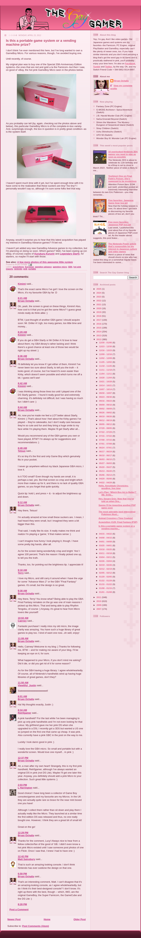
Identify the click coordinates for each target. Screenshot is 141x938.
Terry (21, 572)
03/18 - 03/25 (105, 549)
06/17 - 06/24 (105, 451)
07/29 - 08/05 (105, 428)
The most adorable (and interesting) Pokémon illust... (117, 512)
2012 (99, 339)
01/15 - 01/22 (105, 584)
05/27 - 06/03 (105, 463)
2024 (99, 293)
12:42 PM (23, 856)
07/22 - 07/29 (105, 432)
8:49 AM (22, 448)
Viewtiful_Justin (27, 685)
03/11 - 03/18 (105, 553)
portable (32, 269)
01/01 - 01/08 (105, 592)
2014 (99, 331)
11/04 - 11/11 (105, 373)
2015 (99, 327)
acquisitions (18, 267)
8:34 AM (22, 710)
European (29, 267)
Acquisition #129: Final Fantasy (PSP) (118, 522)
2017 (99, 320)
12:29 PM (23, 832)
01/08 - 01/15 (105, 588)
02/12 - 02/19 (105, 569)
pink (25, 269)
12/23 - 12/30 (105, 346)
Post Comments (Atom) (35, 926)
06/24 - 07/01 (105, 447)
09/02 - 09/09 (105, 408)
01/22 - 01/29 (105, 580)
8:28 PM (22, 904)
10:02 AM (23, 618)
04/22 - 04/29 (105, 482)
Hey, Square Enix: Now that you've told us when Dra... (116, 499)
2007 (99, 609)
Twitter (108, 66)
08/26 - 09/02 (105, 412)
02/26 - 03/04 (105, 561)
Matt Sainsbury (26, 859)
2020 (99, 308)
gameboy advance (43, 267)
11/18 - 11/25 (105, 366)
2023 (99, 296)
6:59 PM (22, 873)
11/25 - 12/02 (105, 362)
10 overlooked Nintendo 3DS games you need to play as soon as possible (123, 154)
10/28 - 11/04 (105, 377)
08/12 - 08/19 (105, 420)
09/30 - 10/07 (105, 393)
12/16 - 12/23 (105, 350)
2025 (99, 289)
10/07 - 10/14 (105, 389)
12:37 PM (23, 757)
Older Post (79, 919)
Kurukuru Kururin (44, 253)
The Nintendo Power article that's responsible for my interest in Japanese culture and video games (122, 247)
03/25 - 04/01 (105, 545)
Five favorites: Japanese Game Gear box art (121, 201)
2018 (99, 316)
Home (47, 919)
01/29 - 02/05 (105, 576)
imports (9, 269)
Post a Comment (19, 909)
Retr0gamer (24, 712)
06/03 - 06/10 (105, 459)
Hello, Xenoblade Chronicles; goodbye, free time (114, 486)
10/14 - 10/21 (105, 385)
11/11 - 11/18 (105, 370)
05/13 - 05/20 (105, 471)
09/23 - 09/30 (105, 397)
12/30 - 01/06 (105, 342)
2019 (99, 312)
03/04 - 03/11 (105, 557)
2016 (99, 324)
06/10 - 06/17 (105, 455)
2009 (99, 605)
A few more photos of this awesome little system (45, 262)
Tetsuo (22, 451)
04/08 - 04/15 (105, 537)
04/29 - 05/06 (105, 478)
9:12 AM (22, 502)
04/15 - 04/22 (105, 533)
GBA (70, 267)
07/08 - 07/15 (105, 440)
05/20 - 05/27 (105, 467)
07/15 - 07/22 (105, 436)
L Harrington (25, 787)
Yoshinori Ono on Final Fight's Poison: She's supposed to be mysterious (122, 178)
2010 (99, 601)
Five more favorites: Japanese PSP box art (119, 223)
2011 (99, 597)
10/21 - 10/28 (105, 381)
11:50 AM (23, 682)
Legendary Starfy (70, 253)
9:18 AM (22, 570)
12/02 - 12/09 (105, 358)
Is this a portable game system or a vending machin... (117, 527)
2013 (99, 335)
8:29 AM (22, 332)
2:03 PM (22, 785)
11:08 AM (23, 638)
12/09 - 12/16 (105, 354)
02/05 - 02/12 (105, 572)
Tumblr (96, 66)
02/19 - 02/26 (105, 565)
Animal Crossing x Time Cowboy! (116, 518)
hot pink (77, 267)
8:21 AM (22, 298)
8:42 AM (22, 383)
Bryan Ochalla (26, 300)
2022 (99, 300)
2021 (99, 304)
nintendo (18, 269)
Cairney (22, 620)
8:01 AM (22, 696)
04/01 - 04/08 (105, 541)
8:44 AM (22, 407)
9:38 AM (22, 590)
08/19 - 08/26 (105, 416)
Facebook (130, 63)
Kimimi (22, 283)
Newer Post (14, 919)
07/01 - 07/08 (105, 443)
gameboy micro (60, 267)
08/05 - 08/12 (105, 424)
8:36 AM (22, 356)
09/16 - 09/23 (105, 401)
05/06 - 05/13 (105, 475)
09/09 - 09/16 (105, 404)
